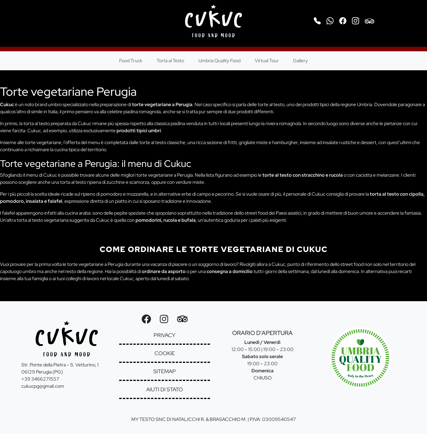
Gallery (300, 61)
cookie (164, 353)
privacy (165, 335)
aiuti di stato (164, 389)
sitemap (164, 371)
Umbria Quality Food (219, 61)
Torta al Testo (170, 61)
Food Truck (130, 61)
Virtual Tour (267, 61)
